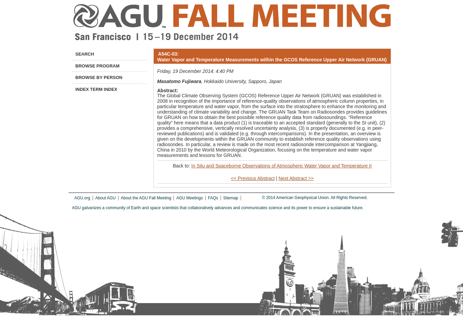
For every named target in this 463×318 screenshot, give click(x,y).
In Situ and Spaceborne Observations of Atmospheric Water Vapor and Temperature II (281, 165)
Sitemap (230, 198)
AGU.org (82, 198)
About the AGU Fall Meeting (146, 198)
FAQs (213, 198)
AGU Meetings (189, 198)
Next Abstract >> (296, 178)
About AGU (105, 198)
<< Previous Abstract (253, 178)
